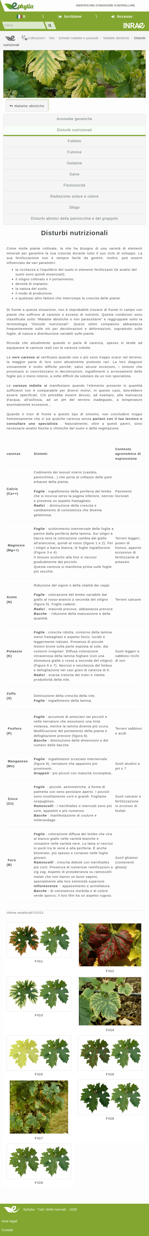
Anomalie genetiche (74, 119)
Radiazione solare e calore (74, 196)
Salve (74, 174)
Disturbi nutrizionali (74, 130)
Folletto (74, 141)
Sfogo (74, 207)
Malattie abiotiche (116, 38)
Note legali (9, 1221)
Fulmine (74, 152)
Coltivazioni (33, 38)
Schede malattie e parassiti (79, 38)
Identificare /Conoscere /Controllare (105, 5)
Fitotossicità (75, 185)
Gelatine (74, 163)
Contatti (7, 1230)
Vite (52, 38)
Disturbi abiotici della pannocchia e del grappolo (74, 218)
